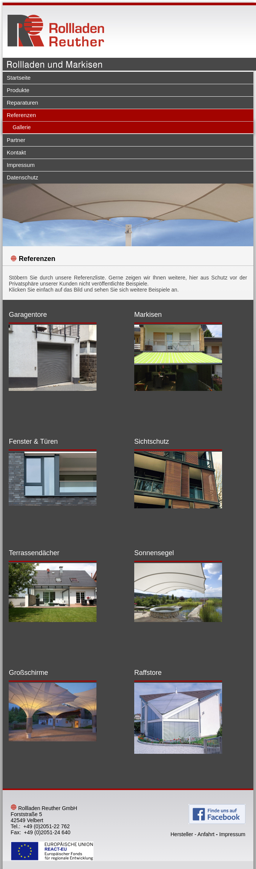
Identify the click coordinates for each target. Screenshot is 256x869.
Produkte (18, 90)
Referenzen (21, 115)
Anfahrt (206, 834)
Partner (16, 140)
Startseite (19, 77)
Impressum (21, 165)
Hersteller (181, 834)
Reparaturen (22, 102)
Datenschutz (22, 177)
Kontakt (16, 152)
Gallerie (21, 127)
